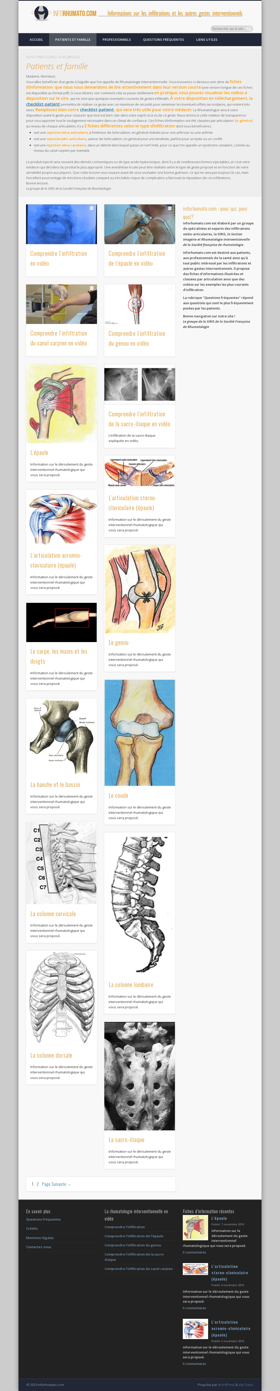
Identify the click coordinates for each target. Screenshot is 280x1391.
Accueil (36, 39)
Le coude (118, 795)
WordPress (226, 1384)
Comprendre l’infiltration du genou (133, 1245)
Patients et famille (72, 39)
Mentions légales (40, 1237)
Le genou (119, 642)
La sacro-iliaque (127, 1139)
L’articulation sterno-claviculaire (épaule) (229, 1272)
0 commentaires (194, 1252)
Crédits (32, 1228)
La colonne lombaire (131, 984)
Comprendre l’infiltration (125, 1227)
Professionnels (117, 39)
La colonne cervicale (53, 913)
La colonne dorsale (51, 1054)
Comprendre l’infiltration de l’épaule (134, 1236)
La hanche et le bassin (55, 784)
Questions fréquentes (163, 39)
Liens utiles (206, 39)
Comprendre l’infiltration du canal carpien (139, 1268)
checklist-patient (43, 104)
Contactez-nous (38, 1247)
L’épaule (39, 452)
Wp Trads (246, 1384)
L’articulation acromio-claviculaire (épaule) (231, 1328)
